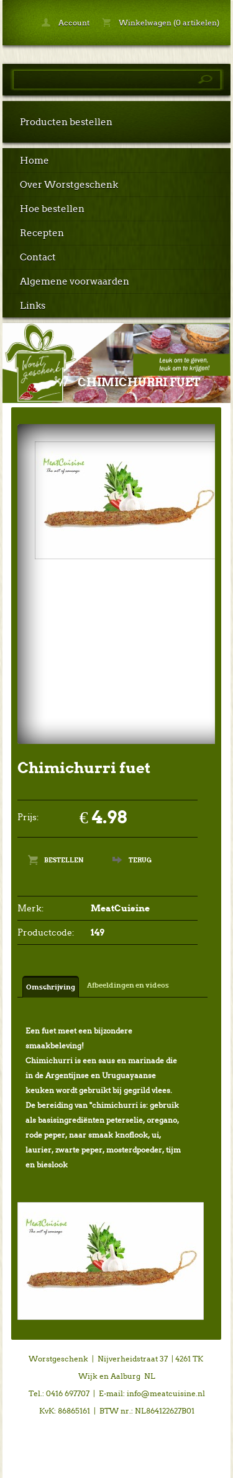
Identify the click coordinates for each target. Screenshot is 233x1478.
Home (34, 160)
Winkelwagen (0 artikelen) (160, 22)
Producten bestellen (66, 122)
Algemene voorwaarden (74, 281)
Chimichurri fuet (139, 382)
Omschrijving (50, 987)
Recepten (42, 233)
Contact (38, 257)
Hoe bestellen (52, 209)
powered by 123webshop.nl (116, 1462)
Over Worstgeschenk (69, 184)
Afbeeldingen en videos (128, 985)
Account (65, 22)
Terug (140, 860)
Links (32, 305)
